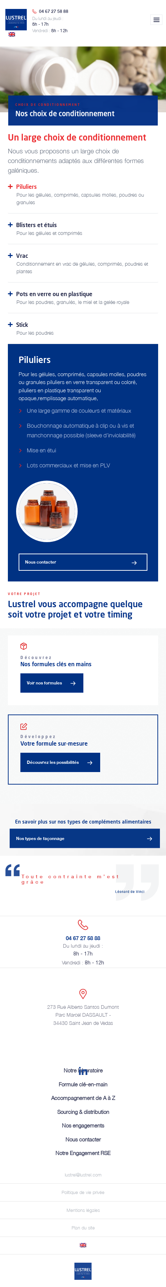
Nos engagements (83, 1125)
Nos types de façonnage (40, 838)
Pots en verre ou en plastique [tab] (83, 298)
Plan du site (83, 1227)
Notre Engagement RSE (83, 1153)
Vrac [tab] (83, 263)
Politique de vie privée (83, 1192)
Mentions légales (83, 1210)
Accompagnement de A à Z (83, 1098)
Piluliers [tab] (83, 194)
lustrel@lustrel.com (83, 1175)
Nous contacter (40, 562)
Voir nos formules (44, 683)
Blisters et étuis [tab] (83, 229)
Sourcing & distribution (83, 1112)
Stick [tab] (83, 329)
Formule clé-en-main (83, 1084)
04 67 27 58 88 (53, 11)
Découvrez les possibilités (53, 762)
